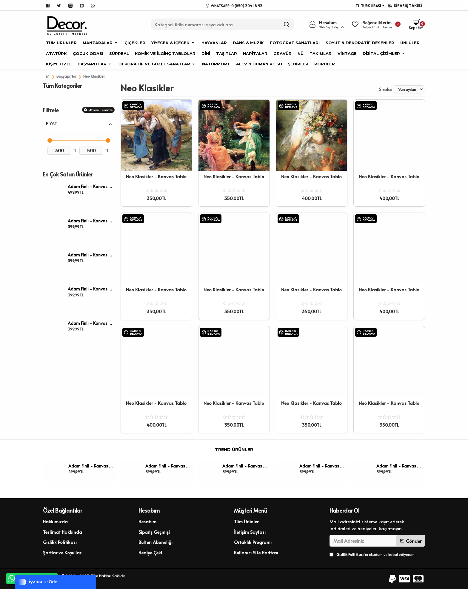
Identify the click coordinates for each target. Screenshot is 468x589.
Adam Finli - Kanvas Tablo (90, 186)
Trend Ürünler (234, 449)
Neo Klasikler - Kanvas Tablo (156, 176)
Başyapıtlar (66, 76)
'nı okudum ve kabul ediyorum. (372, 554)
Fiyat (52, 124)
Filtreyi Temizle (100, 109)
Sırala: (370, 89)
